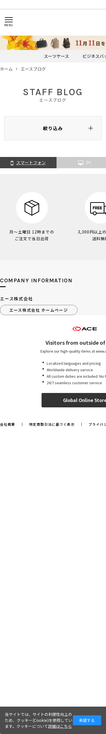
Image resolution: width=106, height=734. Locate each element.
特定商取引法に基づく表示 (52, 424)
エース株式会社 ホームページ (38, 310)
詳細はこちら (60, 726)
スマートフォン (28, 163)
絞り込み (53, 128)
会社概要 (7, 424)
